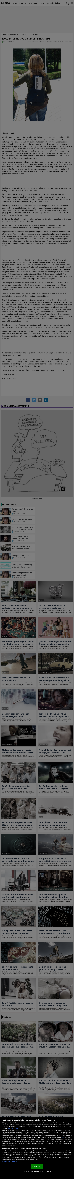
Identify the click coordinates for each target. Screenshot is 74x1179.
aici (63, 1138)
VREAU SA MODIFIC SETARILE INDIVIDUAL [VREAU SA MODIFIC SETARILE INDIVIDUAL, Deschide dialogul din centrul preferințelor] (37, 1172)
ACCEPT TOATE (37, 1166)
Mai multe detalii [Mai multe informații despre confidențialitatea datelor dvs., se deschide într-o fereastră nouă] (13, 1128)
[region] (37, 1148)
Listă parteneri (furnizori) (10, 1161)
